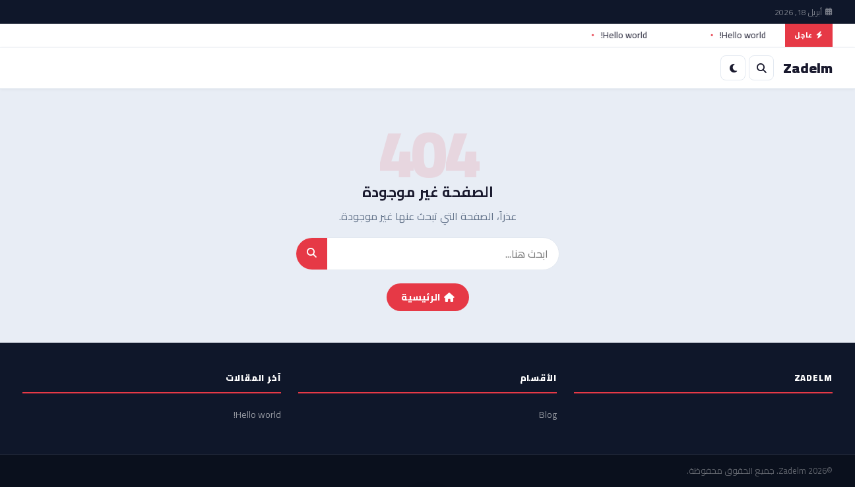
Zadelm (792, 470)
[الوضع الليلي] (732, 67)
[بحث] (761, 67)
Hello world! (739, 35)
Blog (548, 414)
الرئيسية (428, 297)
